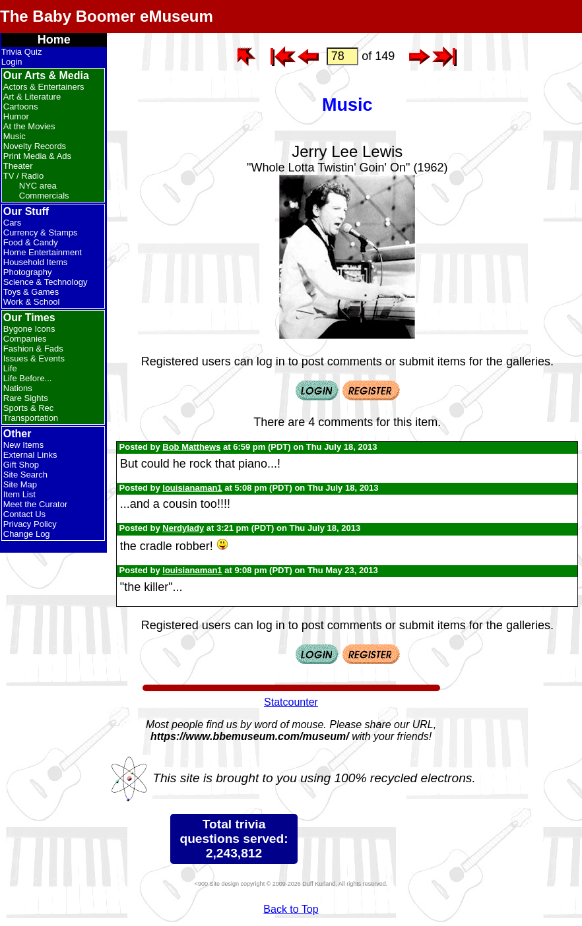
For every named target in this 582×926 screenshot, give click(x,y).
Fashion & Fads (33, 349)
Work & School (31, 302)
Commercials (44, 196)
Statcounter (291, 702)
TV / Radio (23, 176)
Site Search (25, 474)
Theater (18, 166)
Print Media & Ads (37, 156)
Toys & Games (31, 292)
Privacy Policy (30, 524)
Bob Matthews (191, 447)
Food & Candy (30, 242)
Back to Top (290, 909)
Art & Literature (32, 97)
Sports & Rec (28, 408)
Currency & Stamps (40, 232)
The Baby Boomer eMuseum (106, 16)
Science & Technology (45, 282)
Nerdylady (183, 528)
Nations (17, 388)
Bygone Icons (29, 329)
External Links (30, 455)
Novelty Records (34, 146)
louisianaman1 (192, 488)
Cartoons (20, 106)
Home (54, 39)
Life (10, 368)
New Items (23, 445)
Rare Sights (25, 398)
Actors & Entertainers (43, 87)
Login (11, 62)
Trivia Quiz (21, 52)
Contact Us (24, 514)
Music (14, 136)
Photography (27, 272)
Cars (12, 223)
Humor (16, 116)
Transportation (30, 418)
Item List (19, 494)
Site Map (20, 484)
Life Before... (27, 378)
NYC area (38, 186)
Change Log (26, 534)
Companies (25, 339)
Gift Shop (21, 465)
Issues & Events (34, 358)
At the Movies (29, 126)
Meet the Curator (35, 504)
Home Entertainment (42, 252)
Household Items (35, 262)
